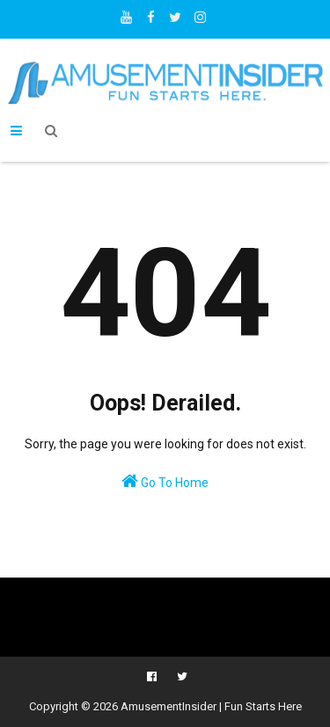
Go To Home (165, 481)
